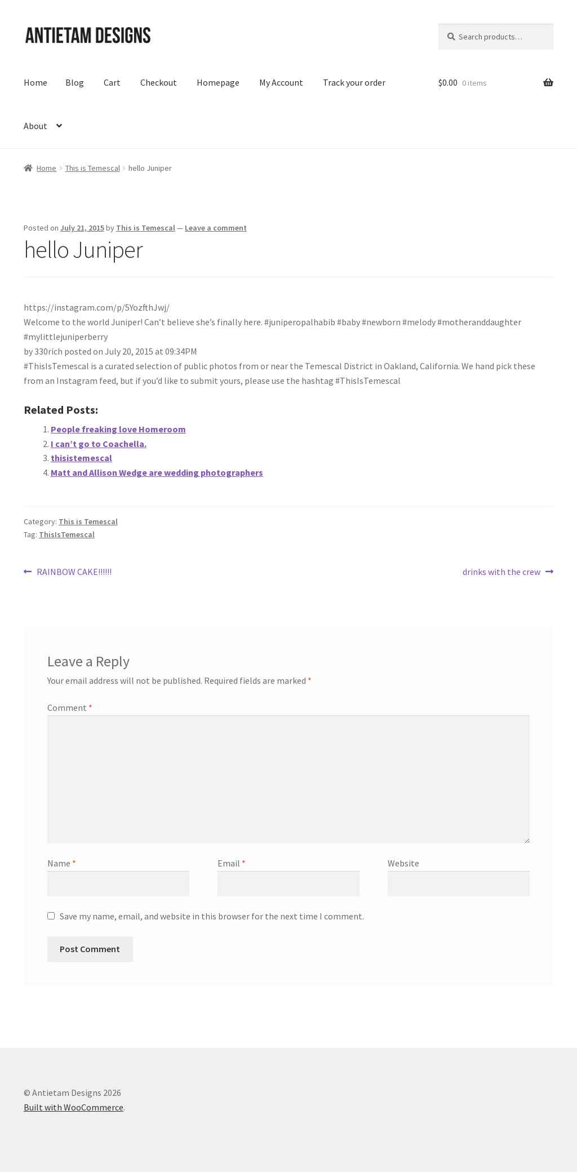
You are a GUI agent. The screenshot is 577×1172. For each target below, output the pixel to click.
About (35, 125)
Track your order (354, 82)
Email (232, 863)
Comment (69, 707)
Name (61, 863)
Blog (74, 82)
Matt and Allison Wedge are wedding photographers (157, 472)
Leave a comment (216, 228)
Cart (112, 82)
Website (403, 863)
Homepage (218, 82)
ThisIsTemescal (67, 534)
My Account (281, 82)
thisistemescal (81, 457)
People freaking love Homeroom (118, 429)
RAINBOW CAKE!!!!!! (74, 572)
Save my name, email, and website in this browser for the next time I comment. (212, 916)
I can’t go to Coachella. (99, 443)
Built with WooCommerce (73, 1107)
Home (35, 82)
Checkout (158, 82)
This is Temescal (92, 168)
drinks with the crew (501, 572)
